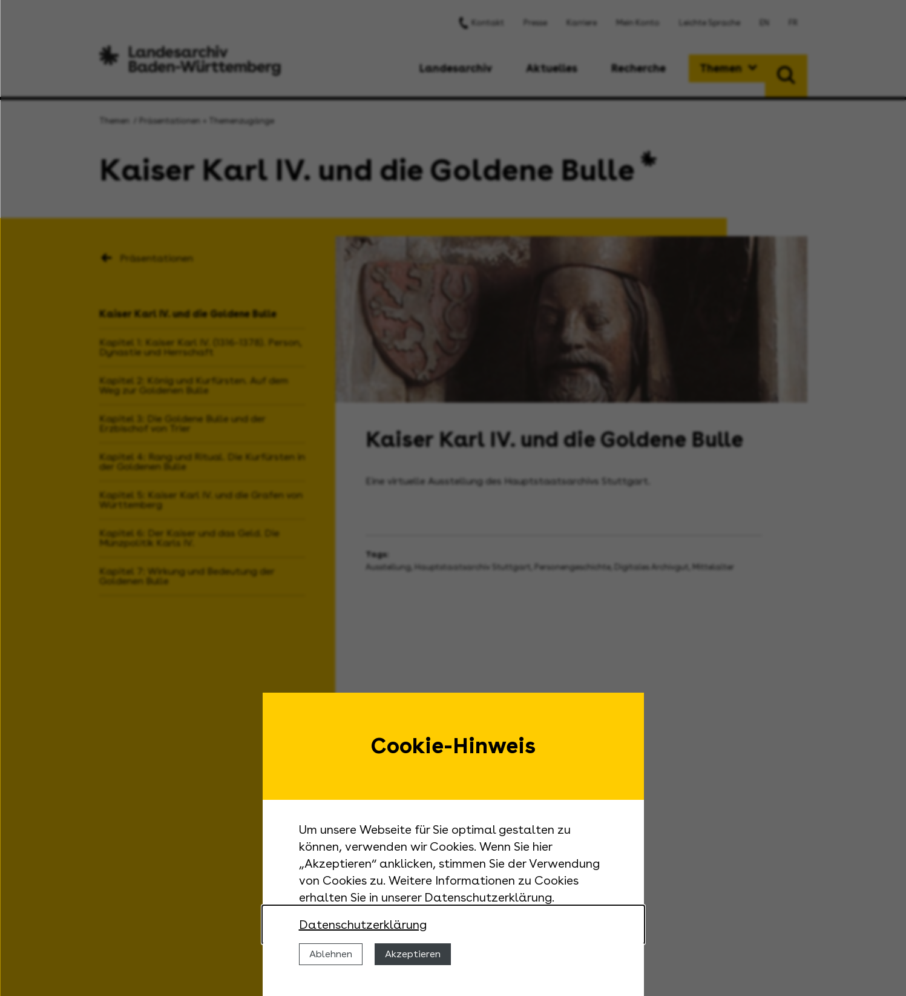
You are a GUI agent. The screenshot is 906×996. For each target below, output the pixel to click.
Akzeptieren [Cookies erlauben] (413, 954)
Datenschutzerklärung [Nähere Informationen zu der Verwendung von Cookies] (363, 924)
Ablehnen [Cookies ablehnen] (330, 954)
